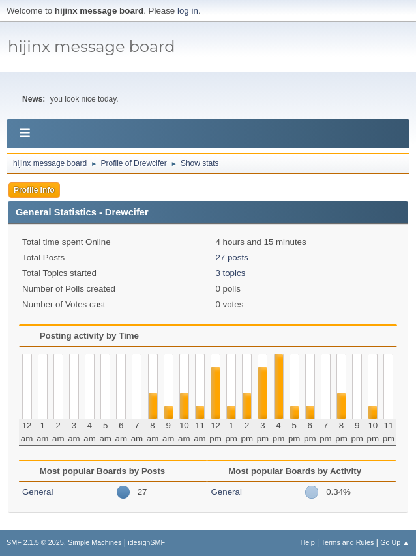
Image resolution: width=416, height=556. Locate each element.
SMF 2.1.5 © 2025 (35, 542)
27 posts (231, 257)
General (37, 492)
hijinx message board (91, 46)
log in (187, 11)
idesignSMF (146, 542)
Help (308, 542)
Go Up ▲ (394, 542)
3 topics (230, 273)
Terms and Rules (347, 542)
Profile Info (34, 190)
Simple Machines (94, 542)
